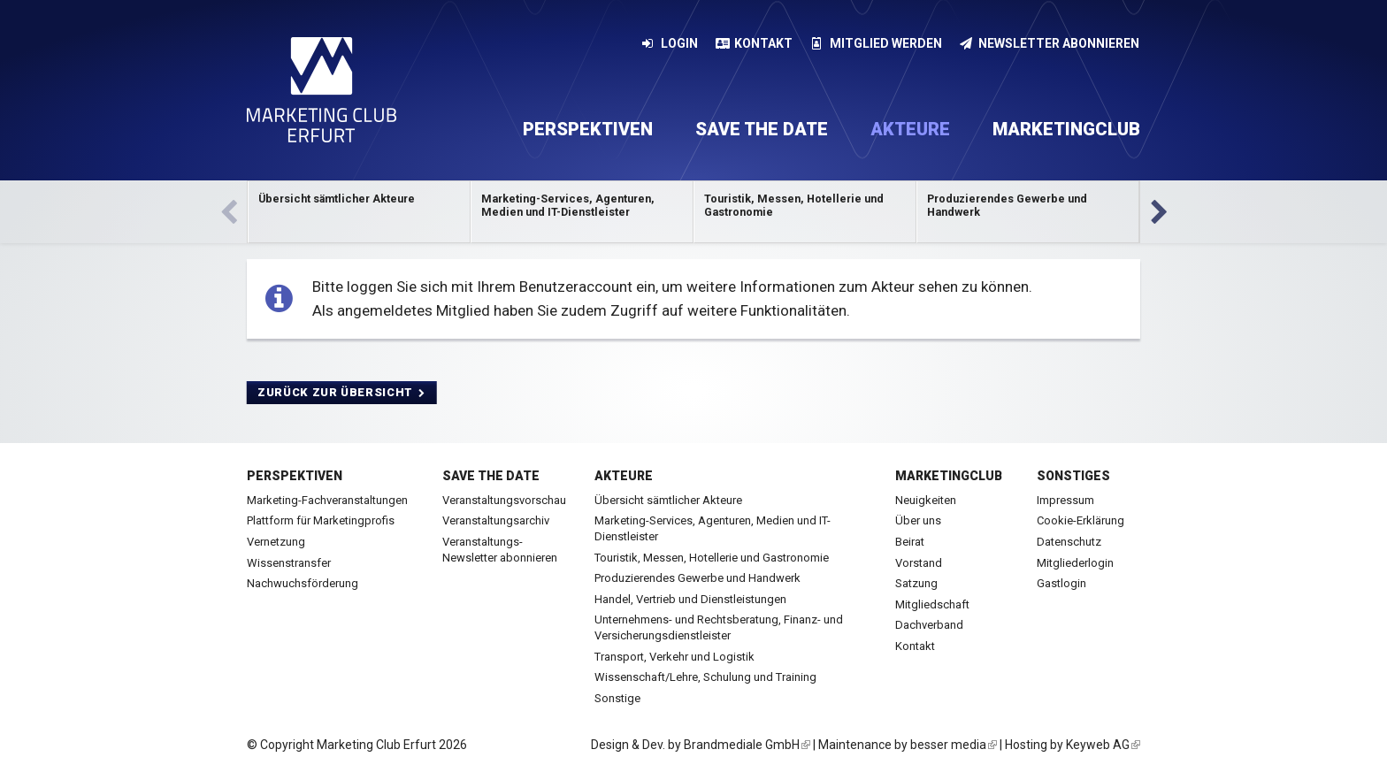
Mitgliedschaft (932, 604)
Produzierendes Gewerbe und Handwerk (697, 578)
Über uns (918, 520)
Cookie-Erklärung (1080, 520)
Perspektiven (588, 129)
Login (669, 43)
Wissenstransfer (289, 563)
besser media (953, 745)
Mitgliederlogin (1075, 563)
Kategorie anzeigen (359, 211)
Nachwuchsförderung (302, 583)
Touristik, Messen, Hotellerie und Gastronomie (711, 557)
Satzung (916, 583)
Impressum (1065, 500)
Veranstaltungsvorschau (504, 500)
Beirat (909, 541)
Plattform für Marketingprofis (321, 520)
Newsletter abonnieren (1050, 43)
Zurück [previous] (228, 212)
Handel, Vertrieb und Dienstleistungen (690, 599)
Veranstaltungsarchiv (495, 520)
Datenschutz (1069, 541)
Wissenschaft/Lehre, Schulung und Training (705, 677)
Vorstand (918, 563)
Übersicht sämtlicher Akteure (668, 500)
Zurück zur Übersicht (341, 392)
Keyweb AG (1103, 745)
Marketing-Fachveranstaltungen (327, 500)
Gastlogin (1061, 583)
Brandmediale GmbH (747, 745)
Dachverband (929, 624)
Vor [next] (1158, 212)
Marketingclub (1066, 129)
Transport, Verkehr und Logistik (674, 656)
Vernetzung (276, 541)
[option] (359, 212)
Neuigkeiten (925, 500)
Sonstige (617, 698)
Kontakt (754, 43)
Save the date (761, 129)
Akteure (910, 129)
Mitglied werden (876, 43)
